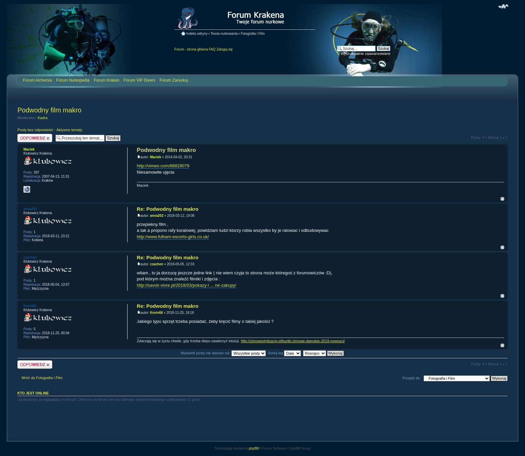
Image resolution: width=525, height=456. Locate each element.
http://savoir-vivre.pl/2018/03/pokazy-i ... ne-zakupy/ (186, 285)
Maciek (155, 157)
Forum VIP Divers (139, 80)
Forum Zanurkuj (174, 80)
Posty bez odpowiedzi (35, 130)
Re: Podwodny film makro (168, 209)
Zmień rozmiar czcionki (503, 6)
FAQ (212, 49)
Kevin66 (156, 312)
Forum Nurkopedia (72, 80)
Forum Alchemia (37, 80)
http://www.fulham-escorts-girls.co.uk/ (173, 236)
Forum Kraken (106, 80)
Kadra (43, 118)
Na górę (502, 199)
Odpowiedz (34, 138)
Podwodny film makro (49, 110)
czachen (156, 264)
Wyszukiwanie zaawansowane (365, 54)
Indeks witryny (197, 33)
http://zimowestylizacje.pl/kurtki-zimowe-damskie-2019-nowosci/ (293, 341)
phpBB (254, 448)
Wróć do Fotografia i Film (42, 378)
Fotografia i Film (253, 33)
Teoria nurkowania (224, 33)
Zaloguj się (224, 49)
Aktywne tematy (69, 130)
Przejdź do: (411, 378)
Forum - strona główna (191, 49)
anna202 (156, 215)
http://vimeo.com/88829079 (163, 165)
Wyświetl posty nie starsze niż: (223, 353)
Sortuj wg (284, 353)
